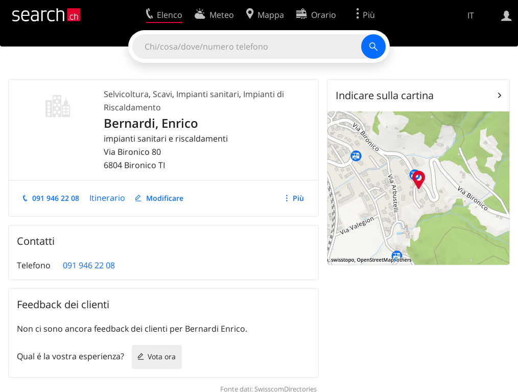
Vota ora (162, 356)
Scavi (162, 94)
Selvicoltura (126, 94)
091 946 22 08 (55, 198)
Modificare (164, 198)
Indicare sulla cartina (385, 95)
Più (298, 198)
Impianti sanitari (207, 94)
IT (470, 15)
